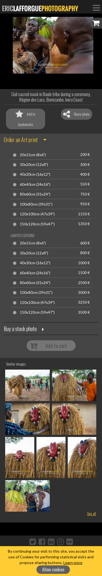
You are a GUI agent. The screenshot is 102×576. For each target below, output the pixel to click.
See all (91, 513)
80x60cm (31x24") (35, 194)
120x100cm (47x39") (37, 214)
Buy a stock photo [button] (20, 329)
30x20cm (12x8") (34, 164)
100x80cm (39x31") (36, 204)
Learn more (72, 562)
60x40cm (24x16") (35, 184)
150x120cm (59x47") (37, 224)
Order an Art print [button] (21, 140)
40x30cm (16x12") (35, 174)
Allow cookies (53, 569)
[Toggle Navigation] (96, 7)
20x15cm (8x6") (33, 155)
